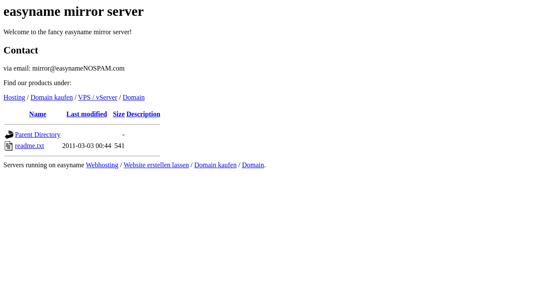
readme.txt (29, 145)
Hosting (14, 97)
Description (143, 114)
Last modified (86, 114)
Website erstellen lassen (156, 165)
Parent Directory (37, 134)
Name (37, 114)
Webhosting (102, 165)
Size (119, 114)
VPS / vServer (97, 97)
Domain (133, 97)
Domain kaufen (51, 97)
